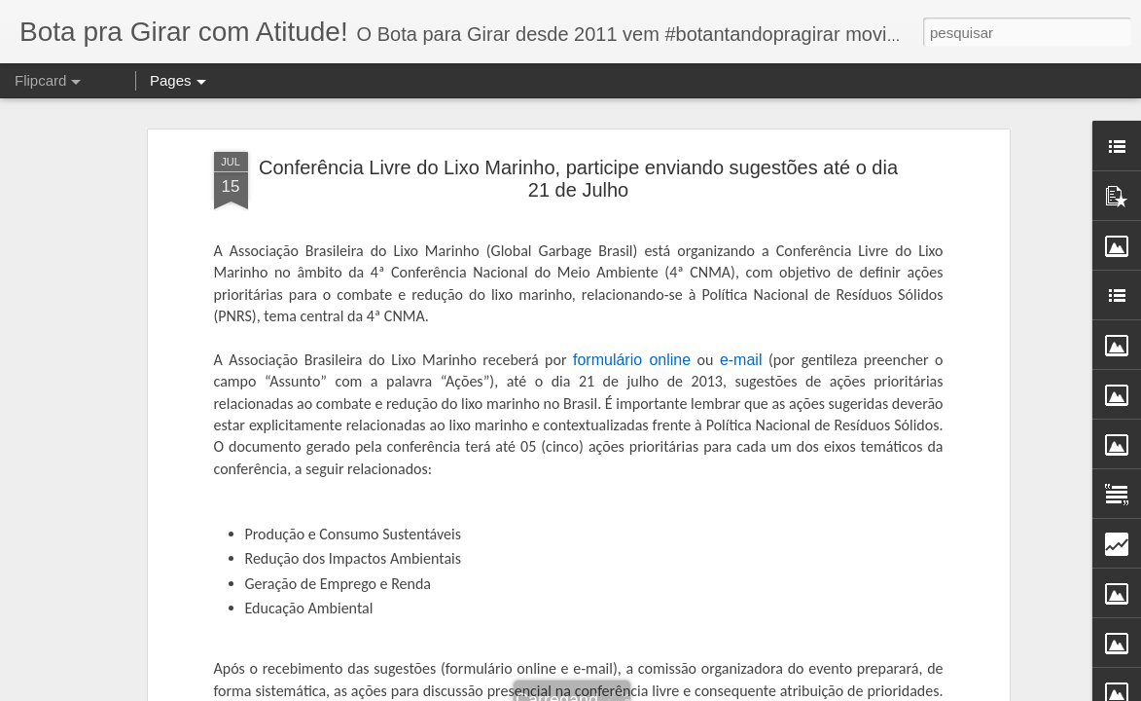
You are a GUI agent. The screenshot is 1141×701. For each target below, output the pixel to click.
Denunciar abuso (760, 690)
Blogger (695, 690)
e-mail (741, 281)
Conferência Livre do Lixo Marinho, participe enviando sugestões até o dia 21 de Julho (578, 101)
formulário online (632, 281)
